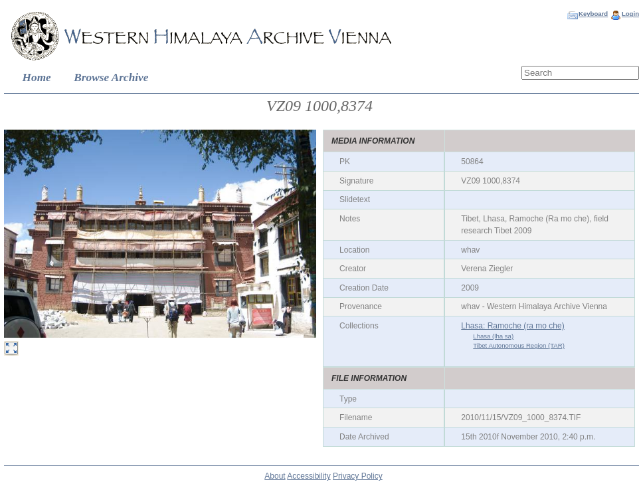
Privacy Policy (358, 476)
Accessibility (308, 476)
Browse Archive (111, 77)
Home (37, 77)
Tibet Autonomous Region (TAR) (519, 345)
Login (630, 13)
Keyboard (593, 13)
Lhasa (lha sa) (493, 336)
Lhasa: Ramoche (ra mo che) (512, 325)
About (274, 476)
